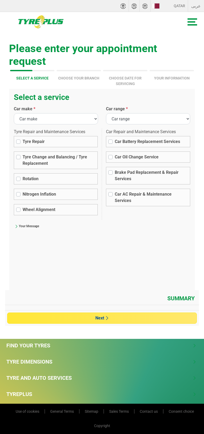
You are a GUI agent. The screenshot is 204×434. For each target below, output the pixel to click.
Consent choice (181, 411)
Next (102, 318)
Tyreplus (101, 394)
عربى (196, 6)
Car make (24, 108)
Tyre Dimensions (101, 361)
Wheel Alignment (39, 209)
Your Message (27, 226)
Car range (117, 108)
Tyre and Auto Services (101, 378)
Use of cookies (27, 411)
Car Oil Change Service (137, 156)
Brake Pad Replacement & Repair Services (146, 175)
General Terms (62, 411)
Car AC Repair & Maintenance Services (143, 197)
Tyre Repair (34, 141)
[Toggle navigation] (192, 21)
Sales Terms (119, 411)
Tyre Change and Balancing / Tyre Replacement (55, 160)
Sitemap (91, 411)
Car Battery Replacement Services (147, 141)
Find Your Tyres (101, 345)
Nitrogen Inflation (39, 194)
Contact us (149, 411)
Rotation (31, 178)
